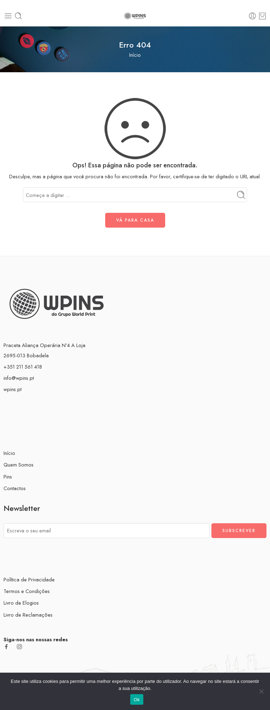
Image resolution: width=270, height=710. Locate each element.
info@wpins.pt (19, 378)
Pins (8, 476)
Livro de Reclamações (28, 614)
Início (135, 54)
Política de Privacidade (29, 579)
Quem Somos (19, 464)
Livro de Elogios (21, 602)
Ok (137, 699)
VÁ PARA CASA (135, 220)
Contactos (15, 488)
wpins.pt (13, 389)
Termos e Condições (27, 591)
